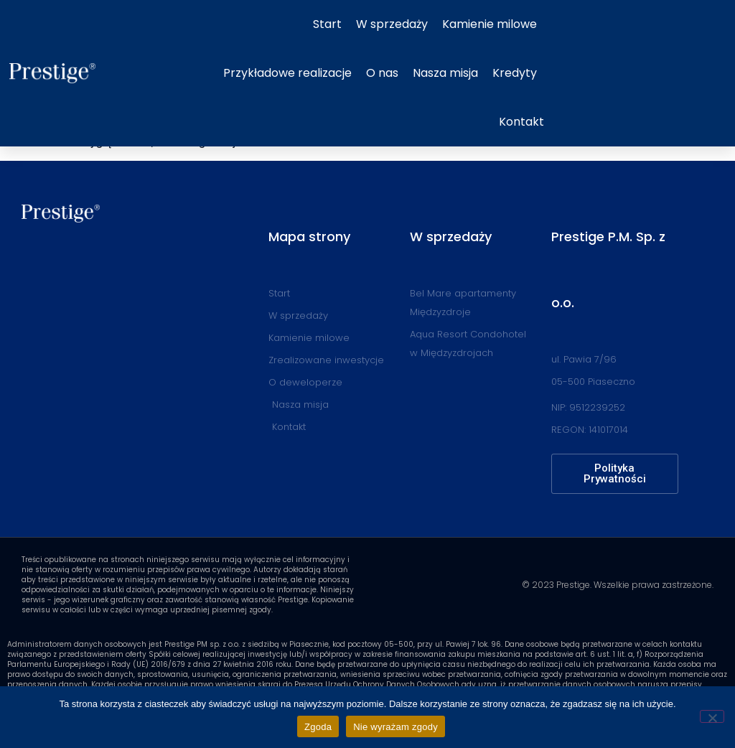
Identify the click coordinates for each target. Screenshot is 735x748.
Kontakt (521, 121)
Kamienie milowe (489, 24)
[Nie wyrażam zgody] (712, 716)
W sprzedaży (392, 24)
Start (327, 24)
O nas (382, 73)
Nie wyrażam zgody (395, 726)
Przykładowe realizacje (287, 73)
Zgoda (318, 726)
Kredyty (514, 73)
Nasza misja (445, 73)
